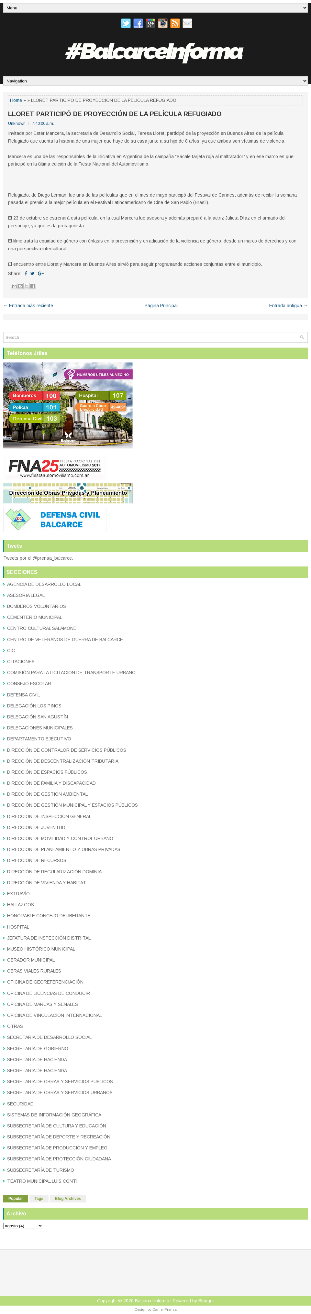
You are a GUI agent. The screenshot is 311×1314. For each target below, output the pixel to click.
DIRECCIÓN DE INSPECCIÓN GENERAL (49, 816)
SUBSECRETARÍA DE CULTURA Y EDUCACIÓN (56, 1125)
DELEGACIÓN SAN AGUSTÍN (37, 716)
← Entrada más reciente (28, 305)
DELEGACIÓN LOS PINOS (34, 705)
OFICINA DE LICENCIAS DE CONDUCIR (48, 993)
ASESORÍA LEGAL (26, 595)
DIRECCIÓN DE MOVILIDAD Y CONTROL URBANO (60, 838)
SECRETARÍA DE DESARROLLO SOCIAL (49, 1037)
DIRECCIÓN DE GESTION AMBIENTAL (47, 794)
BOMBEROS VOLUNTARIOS (36, 606)
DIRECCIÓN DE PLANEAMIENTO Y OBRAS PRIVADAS (63, 849)
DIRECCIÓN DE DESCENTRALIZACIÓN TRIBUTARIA (62, 761)
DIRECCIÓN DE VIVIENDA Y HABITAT (46, 882)
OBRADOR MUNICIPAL (31, 960)
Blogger (206, 1300)
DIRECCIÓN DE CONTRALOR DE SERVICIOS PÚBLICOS (66, 750)
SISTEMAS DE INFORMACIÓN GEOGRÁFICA (54, 1114)
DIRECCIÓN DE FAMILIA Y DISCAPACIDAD (51, 783)
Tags (39, 1198)
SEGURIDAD (20, 1103)
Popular (15, 1198)
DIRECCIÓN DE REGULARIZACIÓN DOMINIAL (55, 871)
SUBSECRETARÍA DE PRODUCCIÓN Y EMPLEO (57, 1147)
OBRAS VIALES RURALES (34, 971)
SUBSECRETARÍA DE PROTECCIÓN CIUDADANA (59, 1158)
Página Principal (161, 305)
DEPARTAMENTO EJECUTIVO (39, 738)
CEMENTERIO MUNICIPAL (34, 617)
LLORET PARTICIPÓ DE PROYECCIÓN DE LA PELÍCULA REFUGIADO (115, 113)
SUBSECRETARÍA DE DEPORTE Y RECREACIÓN (58, 1136)
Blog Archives (68, 1198)
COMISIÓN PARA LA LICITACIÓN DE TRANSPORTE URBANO (71, 672)
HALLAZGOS (20, 904)
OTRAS (15, 1026)
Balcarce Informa (152, 1300)
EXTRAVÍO (18, 893)
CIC (11, 650)
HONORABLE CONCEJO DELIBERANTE (49, 915)
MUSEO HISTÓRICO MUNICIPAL (41, 949)
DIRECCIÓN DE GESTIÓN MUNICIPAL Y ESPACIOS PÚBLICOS (72, 805)
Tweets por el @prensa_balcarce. (38, 558)
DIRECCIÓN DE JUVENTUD (36, 827)
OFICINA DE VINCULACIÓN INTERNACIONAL (54, 1015)
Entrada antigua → (288, 305)
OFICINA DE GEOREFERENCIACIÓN (45, 982)
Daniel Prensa (164, 1309)
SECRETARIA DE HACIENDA (37, 1059)
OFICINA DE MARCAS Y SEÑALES (42, 1004)
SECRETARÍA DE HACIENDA (37, 1070)
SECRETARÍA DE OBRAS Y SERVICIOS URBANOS (60, 1092)
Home (16, 100)
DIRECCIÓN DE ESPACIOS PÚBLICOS (47, 772)
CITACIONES (21, 661)
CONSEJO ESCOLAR (29, 683)
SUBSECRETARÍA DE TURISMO (40, 1170)
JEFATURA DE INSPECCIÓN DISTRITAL (49, 938)
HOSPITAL (18, 927)
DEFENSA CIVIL (23, 694)
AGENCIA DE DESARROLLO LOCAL (44, 584)
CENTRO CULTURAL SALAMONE (41, 628)
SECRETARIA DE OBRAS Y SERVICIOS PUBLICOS (60, 1081)
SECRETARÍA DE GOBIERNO (37, 1048)
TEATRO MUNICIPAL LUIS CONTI (42, 1181)
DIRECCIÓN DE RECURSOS (36, 860)
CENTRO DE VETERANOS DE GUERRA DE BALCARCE (65, 639)
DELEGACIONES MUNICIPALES (40, 727)
